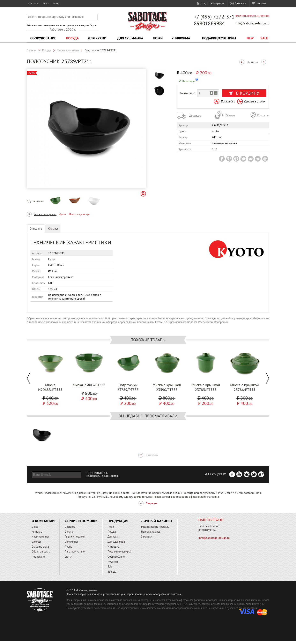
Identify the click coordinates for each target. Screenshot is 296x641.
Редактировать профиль (155, 526)
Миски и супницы (68, 50)
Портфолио (38, 556)
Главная (31, 50)
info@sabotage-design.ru (252, 23)
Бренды (112, 571)
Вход (203, 3)
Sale (264, 38)
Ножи (158, 38)
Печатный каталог (75, 551)
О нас (35, 526)
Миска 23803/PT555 (89, 385)
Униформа (180, 38)
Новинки (113, 561)
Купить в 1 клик (254, 101)
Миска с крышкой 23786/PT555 (244, 387)
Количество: (187, 93)
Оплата (46, 3)
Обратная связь (41, 551)
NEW (250, 38)
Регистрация (217, 3)
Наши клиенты (40, 536)
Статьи (68, 556)
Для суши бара (116, 541)
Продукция (118, 520)
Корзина (262, 3)
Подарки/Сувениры (219, 38)
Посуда (72, 38)
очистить (152, 455)
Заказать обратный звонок (252, 15)
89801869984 (209, 23)
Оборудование (43, 38)
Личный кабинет (156, 520)
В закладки (228, 101)
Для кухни (97, 38)
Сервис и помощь (81, 520)
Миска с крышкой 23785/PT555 (205, 387)
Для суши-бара (130, 38)
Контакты (33, 3)
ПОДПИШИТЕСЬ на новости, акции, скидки (103, 474)
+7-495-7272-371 (209, 526)
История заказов (151, 531)
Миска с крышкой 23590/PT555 (167, 387)
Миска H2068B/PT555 (50, 387)
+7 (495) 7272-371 (214, 16)
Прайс (56, 3)
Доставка (70, 526)
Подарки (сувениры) (119, 551)
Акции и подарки (75, 536)
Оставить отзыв (41, 546)
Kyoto (62, 214)
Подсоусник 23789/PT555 (128, 387)
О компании (43, 520)
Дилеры (36, 541)
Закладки (240, 3)
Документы (71, 541)
